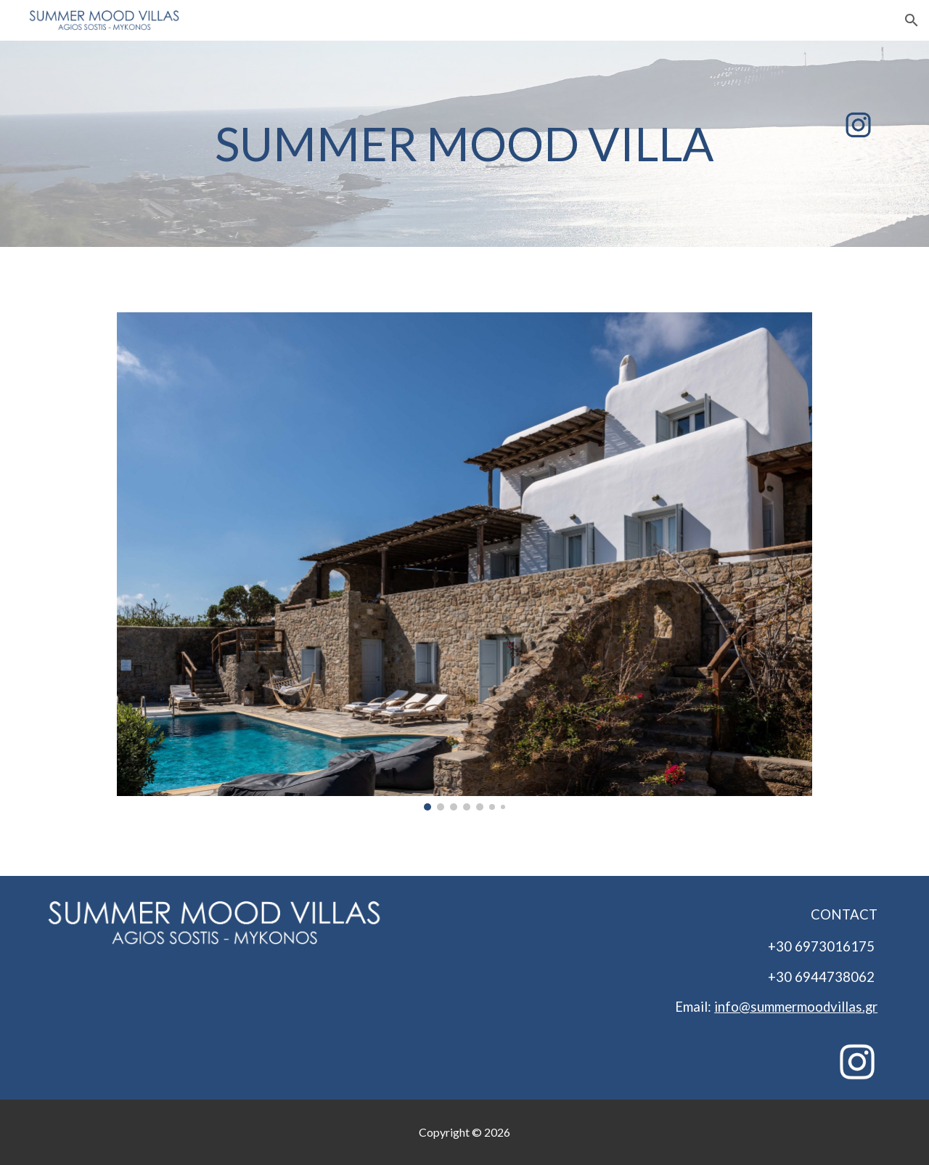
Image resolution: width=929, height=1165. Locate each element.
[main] (464, 144)
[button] (911, 20)
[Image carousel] (464, 561)
